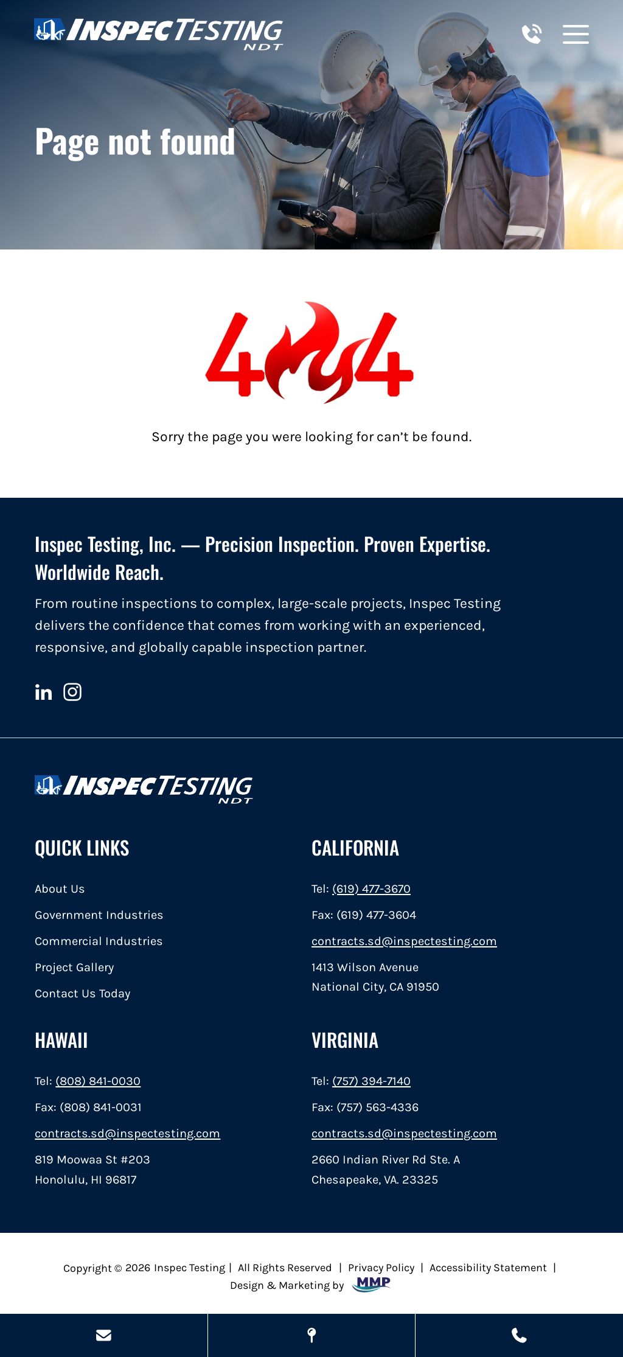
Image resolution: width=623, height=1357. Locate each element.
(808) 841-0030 (98, 1080)
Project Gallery (74, 967)
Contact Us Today (82, 993)
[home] (159, 34)
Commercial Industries (99, 940)
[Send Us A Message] (103, 1335)
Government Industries (99, 914)
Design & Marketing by (312, 1285)
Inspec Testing (189, 1267)
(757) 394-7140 (371, 1080)
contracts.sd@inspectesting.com (404, 940)
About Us (60, 888)
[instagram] (73, 691)
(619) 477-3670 (371, 888)
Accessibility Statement (488, 1267)
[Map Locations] (311, 1335)
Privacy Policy (381, 1267)
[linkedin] (43, 691)
